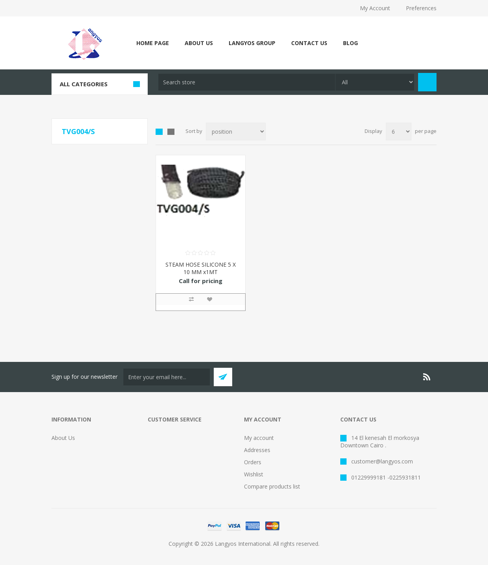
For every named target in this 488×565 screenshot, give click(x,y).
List (170, 132)
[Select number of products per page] (398, 131)
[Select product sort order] (236, 131)
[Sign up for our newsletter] (166, 377)
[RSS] (427, 377)
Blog (350, 43)
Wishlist (253, 474)
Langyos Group (252, 43)
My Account (375, 8)
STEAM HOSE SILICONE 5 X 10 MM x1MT (200, 268)
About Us (199, 43)
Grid (159, 132)
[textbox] (246, 82)
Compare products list (272, 486)
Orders (252, 462)
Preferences (421, 8)
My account (259, 437)
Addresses (257, 450)
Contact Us (309, 43)
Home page (152, 43)
